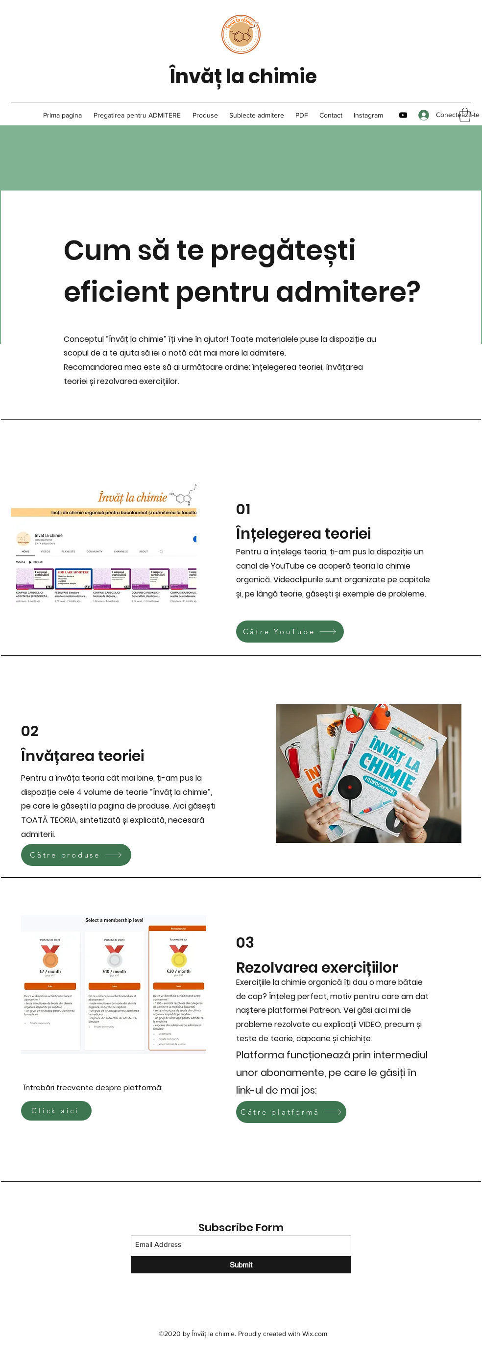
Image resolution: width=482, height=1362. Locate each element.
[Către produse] (76, 855)
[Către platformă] (291, 1112)
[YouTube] (403, 115)
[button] (465, 115)
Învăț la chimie (243, 76)
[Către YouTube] (290, 632)
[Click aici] (56, 1111)
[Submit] (241, 1264)
